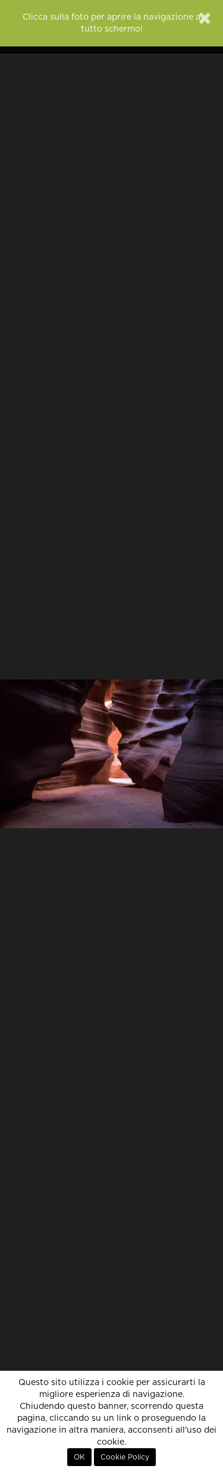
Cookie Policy (124, 1457)
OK (79, 1457)
